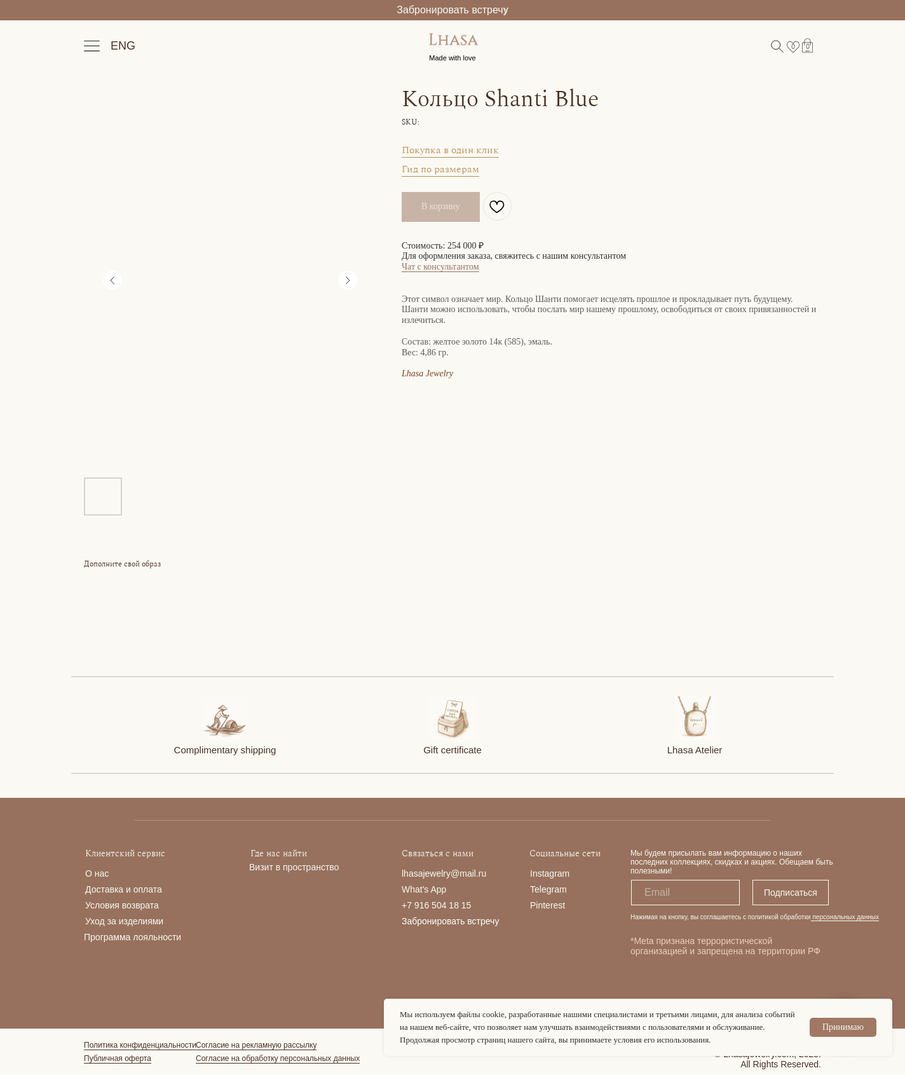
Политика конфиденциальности (140, 1045)
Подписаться (790, 892)
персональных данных (845, 917)
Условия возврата (122, 905)
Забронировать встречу (452, 9)
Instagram (549, 873)
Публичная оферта (117, 1058)
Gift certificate (452, 749)
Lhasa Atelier (695, 749)
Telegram (548, 889)
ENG (123, 45)
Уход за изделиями (124, 921)
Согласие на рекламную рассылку (256, 1045)
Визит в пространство (294, 867)
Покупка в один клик (450, 150)
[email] (685, 892)
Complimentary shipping (225, 749)
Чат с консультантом (440, 266)
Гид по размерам (440, 169)
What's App (424, 889)
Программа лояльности (132, 937)
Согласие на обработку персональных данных (278, 1058)
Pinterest (547, 905)
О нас (97, 873)
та (157, 889)
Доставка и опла (119, 889)
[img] (224, 717)
